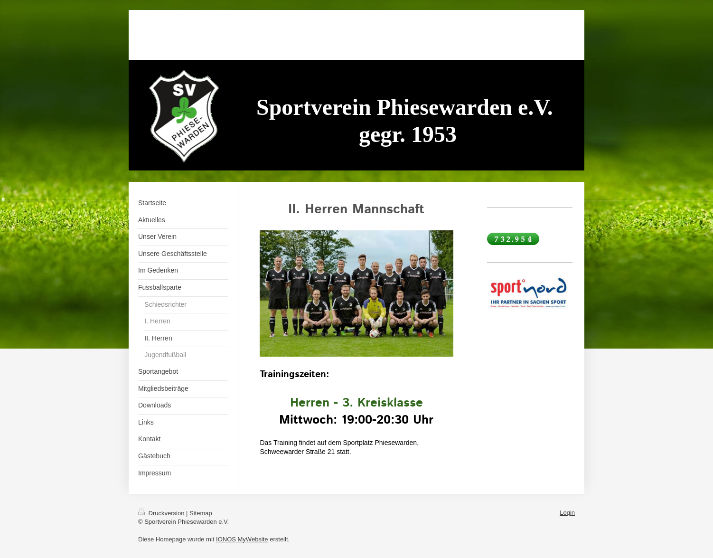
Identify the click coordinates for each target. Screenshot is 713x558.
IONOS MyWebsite (242, 539)
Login (567, 512)
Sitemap (200, 513)
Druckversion (162, 513)
